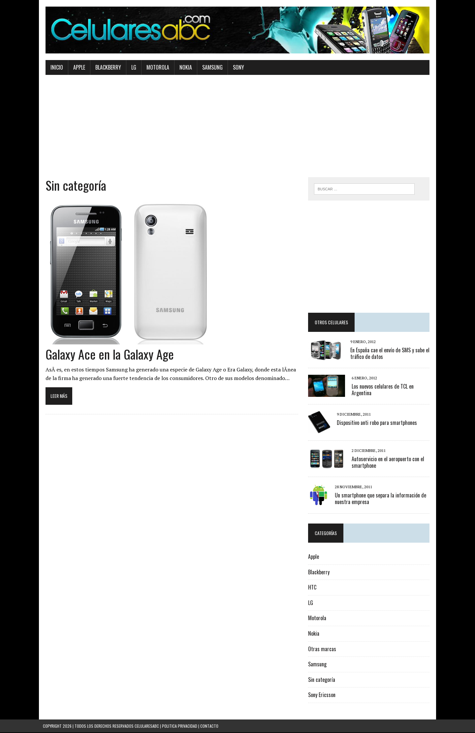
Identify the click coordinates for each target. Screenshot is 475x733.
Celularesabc (147, 726)
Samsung (210, 68)
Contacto (209, 726)
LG (311, 603)
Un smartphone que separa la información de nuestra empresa (381, 499)
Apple (76, 68)
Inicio (54, 68)
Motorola (155, 68)
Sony (235, 68)
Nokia (183, 68)
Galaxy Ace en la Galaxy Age (107, 354)
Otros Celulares (332, 323)
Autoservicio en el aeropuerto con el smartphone (388, 463)
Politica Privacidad (179, 726)
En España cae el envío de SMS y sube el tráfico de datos (390, 354)
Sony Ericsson (322, 696)
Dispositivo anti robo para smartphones (377, 423)
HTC (313, 588)
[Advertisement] (237, 131)
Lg (131, 68)
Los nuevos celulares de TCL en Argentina (383, 390)
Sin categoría (322, 680)
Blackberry (105, 68)
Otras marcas (323, 649)
